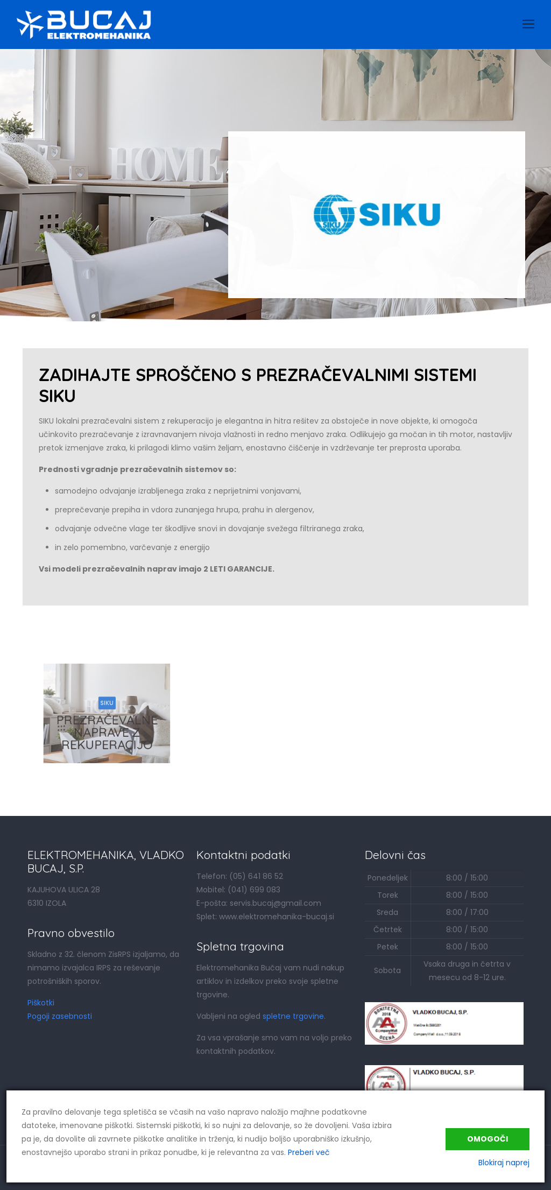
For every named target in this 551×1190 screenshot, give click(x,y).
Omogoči (487, 1138)
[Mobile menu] (528, 24)
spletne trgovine (293, 1016)
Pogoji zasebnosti (59, 1016)
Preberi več (309, 1152)
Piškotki (40, 1002)
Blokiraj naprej (503, 1162)
